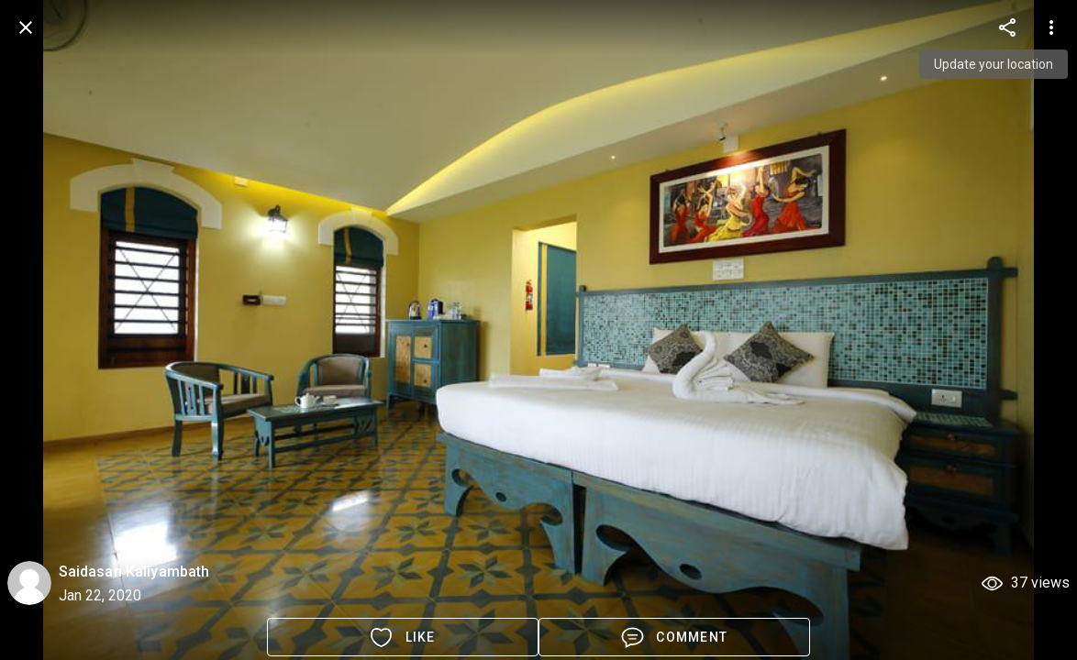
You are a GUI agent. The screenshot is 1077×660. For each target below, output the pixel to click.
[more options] (1007, 28)
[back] (26, 28)
